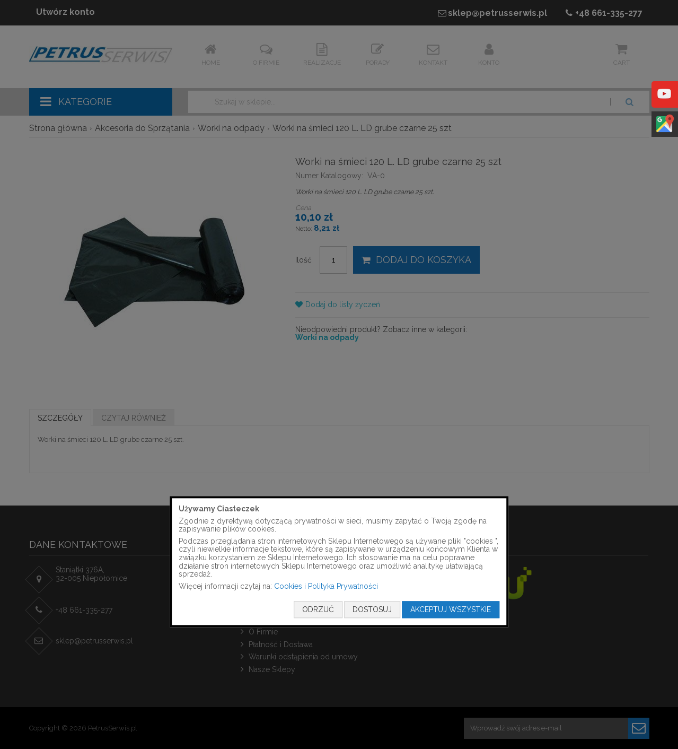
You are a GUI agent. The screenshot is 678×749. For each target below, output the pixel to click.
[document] (339, 561)
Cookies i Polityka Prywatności (326, 586)
